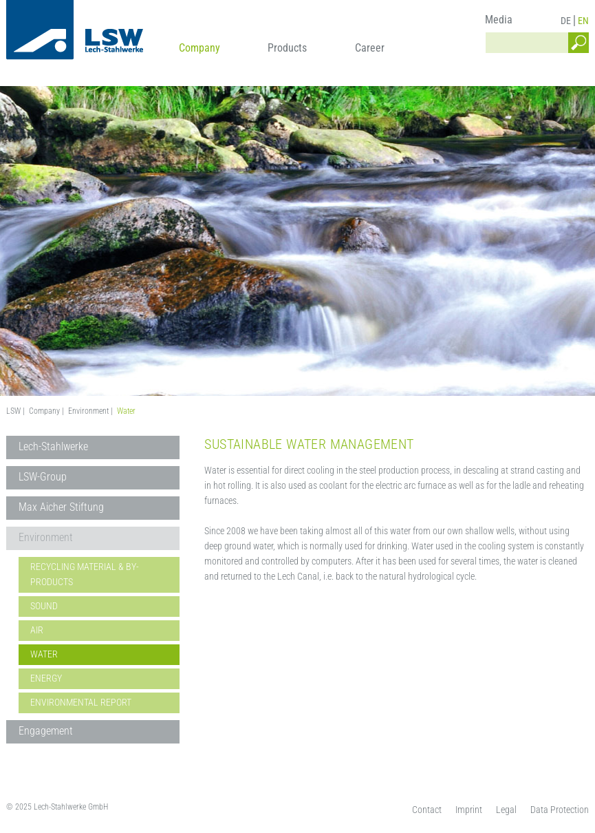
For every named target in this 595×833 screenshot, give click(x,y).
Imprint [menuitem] (468, 809)
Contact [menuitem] (427, 809)
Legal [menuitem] (506, 809)
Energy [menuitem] (46, 678)
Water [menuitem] (44, 654)
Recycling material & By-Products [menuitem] (84, 574)
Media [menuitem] (498, 19)
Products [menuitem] (287, 47)
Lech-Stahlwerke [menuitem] (53, 446)
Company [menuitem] (199, 47)
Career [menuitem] (370, 47)
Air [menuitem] (36, 629)
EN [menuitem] (583, 20)
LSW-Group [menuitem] (43, 476)
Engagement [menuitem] (46, 730)
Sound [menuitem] (44, 605)
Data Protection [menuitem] (559, 809)
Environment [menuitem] (46, 537)
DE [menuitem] (566, 20)
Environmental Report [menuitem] (80, 702)
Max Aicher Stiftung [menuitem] (61, 507)
